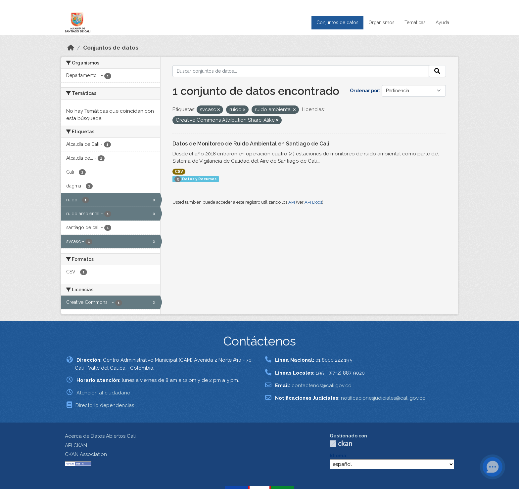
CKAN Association (86, 454)
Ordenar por (364, 90)
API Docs (313, 202)
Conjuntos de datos (337, 22)
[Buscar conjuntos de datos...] (300, 71)
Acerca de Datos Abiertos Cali (100, 436)
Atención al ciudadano (103, 393)
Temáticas (415, 22)
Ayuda (442, 22)
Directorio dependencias (104, 405)
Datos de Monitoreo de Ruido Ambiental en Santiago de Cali (250, 144)
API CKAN (76, 445)
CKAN (341, 443)
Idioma (338, 455)
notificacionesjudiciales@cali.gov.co (383, 398)
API (291, 202)
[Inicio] (71, 47)
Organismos (381, 22)
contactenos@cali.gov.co (322, 385)
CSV (179, 171)
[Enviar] (437, 71)
